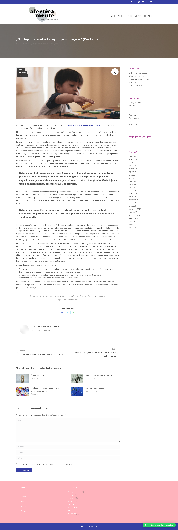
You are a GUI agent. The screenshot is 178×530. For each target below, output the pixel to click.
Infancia (21, 70)
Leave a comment (99, 296)
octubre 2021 (133, 166)
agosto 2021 (133, 172)
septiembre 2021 (135, 169)
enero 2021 (133, 193)
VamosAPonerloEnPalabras (70, 299)
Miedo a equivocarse (136, 76)
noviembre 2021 (134, 162)
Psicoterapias (23, 76)
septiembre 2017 (135, 215)
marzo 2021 (133, 187)
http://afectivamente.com (41, 330)
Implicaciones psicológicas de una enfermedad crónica (45, 389)
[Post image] (22, 378)
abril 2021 (132, 184)
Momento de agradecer (95, 388)
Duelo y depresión (135, 103)
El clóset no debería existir (138, 73)
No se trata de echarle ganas (139, 79)
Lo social (132, 109)
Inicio (23, 492)
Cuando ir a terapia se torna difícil (99, 375)
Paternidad (133, 115)
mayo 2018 (133, 212)
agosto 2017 (133, 218)
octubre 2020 (133, 203)
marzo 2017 (133, 225)
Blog (22, 501)
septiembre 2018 (135, 209)
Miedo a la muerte (38, 375)
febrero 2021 (133, 190)
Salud (131, 121)
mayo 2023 (133, 156)
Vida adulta (133, 124)
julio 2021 (132, 175)
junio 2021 (132, 178)
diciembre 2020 (134, 197)
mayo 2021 (133, 181)
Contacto (24, 511)
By (71, 296)
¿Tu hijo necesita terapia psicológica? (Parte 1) (86, 125)
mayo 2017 (133, 221)
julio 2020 (132, 206)
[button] (159, 525)
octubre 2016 (133, 228)
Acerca (23, 506)
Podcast (24, 497)
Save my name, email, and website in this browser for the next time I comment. (46, 464)
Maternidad (22, 73)
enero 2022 (133, 159)
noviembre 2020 (134, 200)
